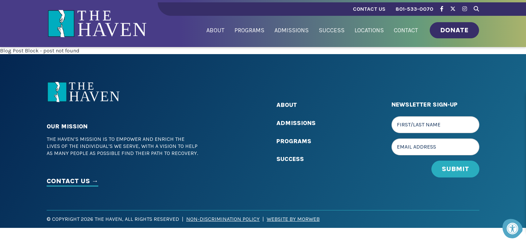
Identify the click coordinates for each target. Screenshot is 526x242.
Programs (293, 141)
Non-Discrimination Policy (223, 219)
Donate (454, 30)
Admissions (296, 123)
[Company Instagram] (464, 8)
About (286, 105)
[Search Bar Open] (476, 7)
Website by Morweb (293, 219)
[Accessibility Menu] (513, 228)
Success (290, 159)
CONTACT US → (72, 181)
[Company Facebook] (441, 8)
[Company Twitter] (453, 8)
